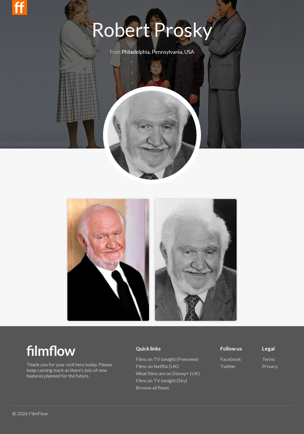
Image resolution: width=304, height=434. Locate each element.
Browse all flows (152, 387)
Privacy (270, 366)
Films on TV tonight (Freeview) (167, 359)
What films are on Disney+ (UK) (168, 373)
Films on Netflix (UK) (157, 366)
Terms (268, 359)
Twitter (228, 366)
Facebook (230, 359)
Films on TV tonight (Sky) (161, 380)
